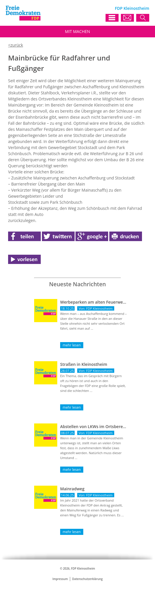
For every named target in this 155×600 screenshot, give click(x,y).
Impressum (60, 579)
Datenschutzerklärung (87, 579)
